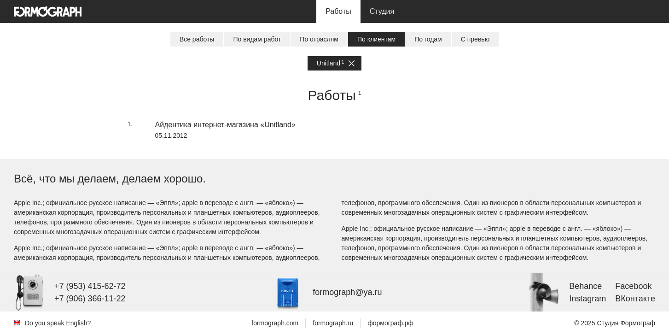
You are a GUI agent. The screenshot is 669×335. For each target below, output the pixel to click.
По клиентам (376, 39)
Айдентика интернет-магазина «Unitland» (225, 125)
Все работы (197, 39)
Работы (338, 11)
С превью (475, 39)
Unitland (336, 63)
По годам (428, 39)
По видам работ (257, 39)
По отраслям (319, 39)
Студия (382, 11)
